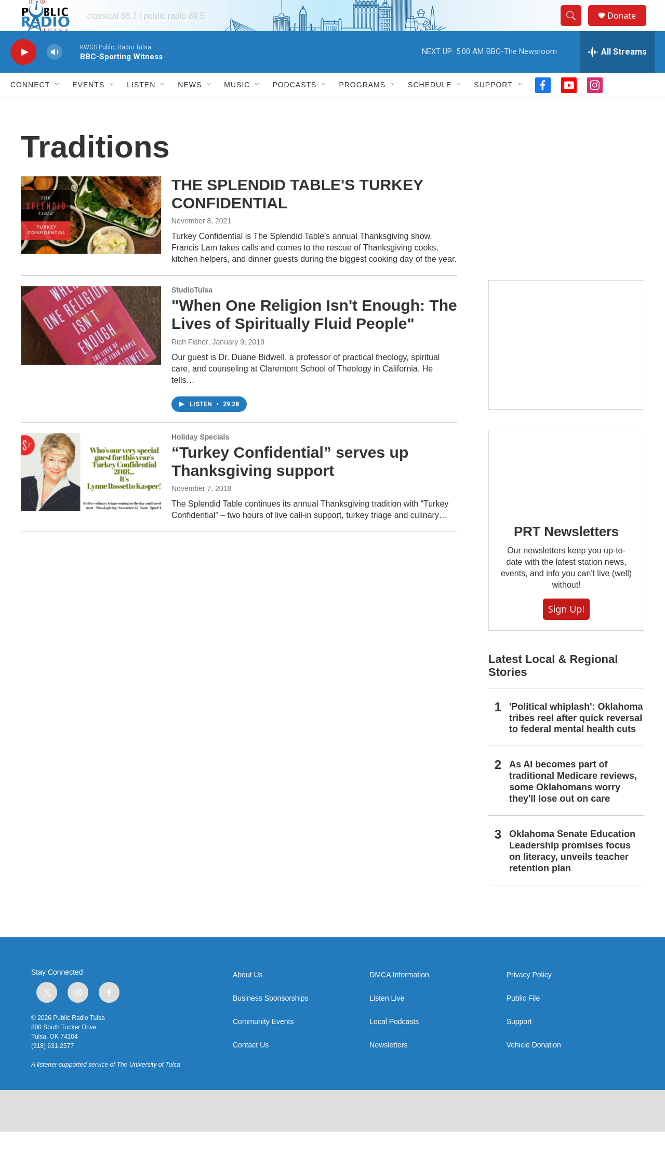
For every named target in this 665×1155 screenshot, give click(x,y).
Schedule (429, 108)
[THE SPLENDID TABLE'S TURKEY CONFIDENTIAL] (91, 238)
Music (237, 108)
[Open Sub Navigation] (58, 108)
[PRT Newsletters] (566, 493)
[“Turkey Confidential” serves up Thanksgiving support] (91, 496)
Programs (362, 108)
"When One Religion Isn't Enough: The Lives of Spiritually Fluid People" (314, 337)
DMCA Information (399, 998)
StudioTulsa (191, 313)
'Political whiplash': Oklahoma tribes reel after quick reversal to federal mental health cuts (576, 741)
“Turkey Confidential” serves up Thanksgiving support (289, 484)
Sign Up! (566, 632)
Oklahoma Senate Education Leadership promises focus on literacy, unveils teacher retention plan (572, 874)
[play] (23, 76)
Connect (30, 108)
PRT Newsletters (566, 555)
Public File (523, 1022)
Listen (141, 108)
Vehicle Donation (534, 1068)
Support (493, 108)
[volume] (54, 75)
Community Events (263, 1045)
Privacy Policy (529, 998)
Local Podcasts (394, 1045)
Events (88, 108)
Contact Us (251, 1068)
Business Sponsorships (271, 1022)
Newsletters (388, 1068)
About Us (248, 998)
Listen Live (386, 1022)
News (190, 108)
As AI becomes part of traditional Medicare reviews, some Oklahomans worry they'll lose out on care (573, 804)
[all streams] (617, 75)
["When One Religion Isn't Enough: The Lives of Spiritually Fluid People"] (91, 349)
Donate (628, 27)
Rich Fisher (189, 365)
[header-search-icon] (575, 27)
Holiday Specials (200, 460)
